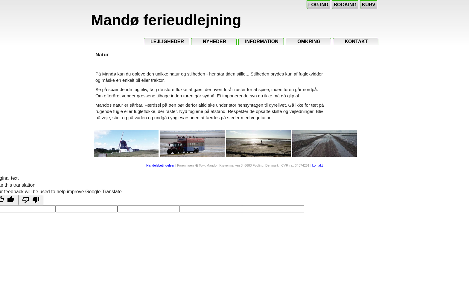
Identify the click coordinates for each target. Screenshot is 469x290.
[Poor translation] (30, 200)
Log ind (318, 4)
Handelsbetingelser (160, 165)
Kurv (368, 4)
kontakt (317, 165)
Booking (345, 4)
